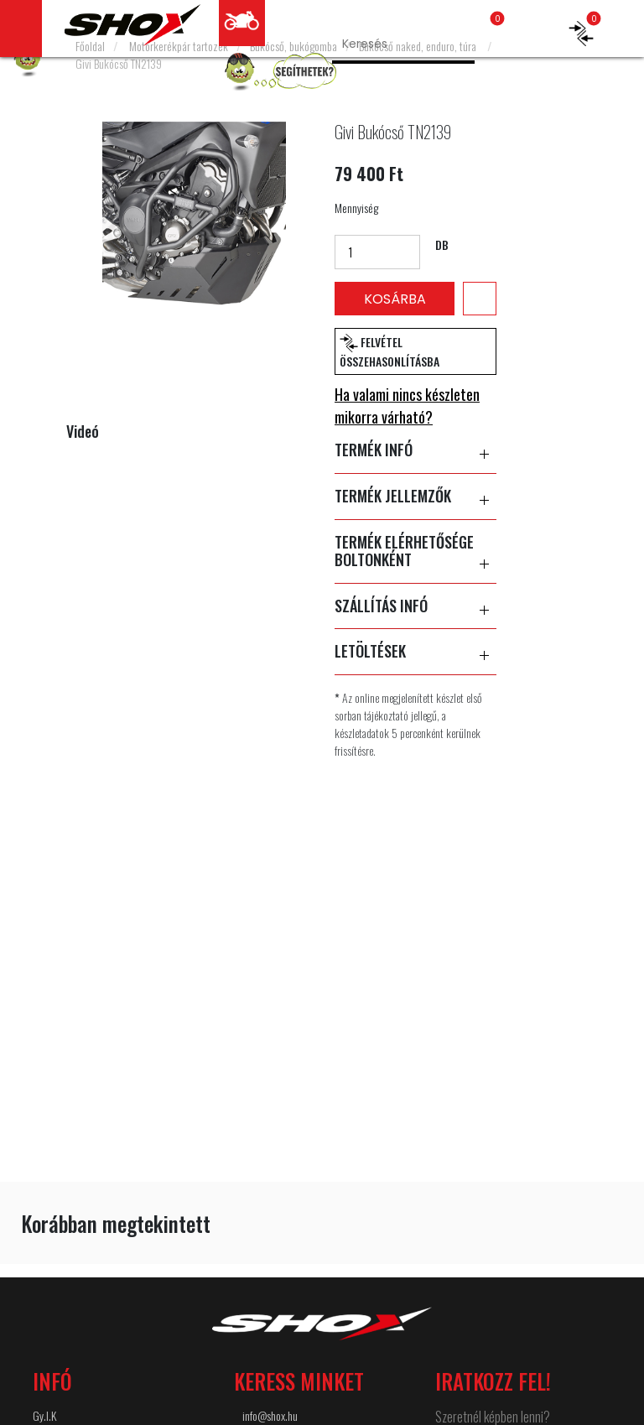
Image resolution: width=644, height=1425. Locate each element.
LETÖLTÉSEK (415, 651)
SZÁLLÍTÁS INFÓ (415, 606)
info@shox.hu (270, 1415)
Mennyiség (356, 207)
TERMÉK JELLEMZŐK (415, 496)
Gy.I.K (44, 1415)
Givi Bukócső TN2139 (118, 63)
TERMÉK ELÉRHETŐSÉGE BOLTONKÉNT (415, 551)
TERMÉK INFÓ (415, 450)
